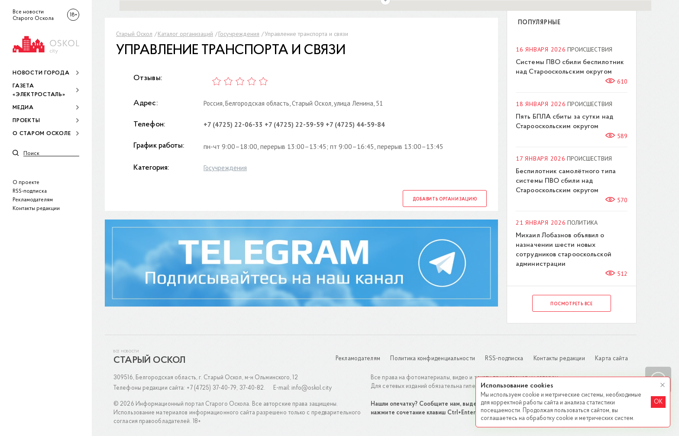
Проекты (26, 120)
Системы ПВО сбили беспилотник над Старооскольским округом (570, 67)
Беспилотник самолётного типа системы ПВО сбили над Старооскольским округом (566, 181)
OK (658, 402)
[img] (46, 43)
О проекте (26, 182)
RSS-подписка (30, 191)
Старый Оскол (134, 34)
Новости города (41, 73)
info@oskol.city (311, 388)
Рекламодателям (33, 200)
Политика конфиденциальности (432, 358)
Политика (582, 222)
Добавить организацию (445, 199)
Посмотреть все (571, 304)
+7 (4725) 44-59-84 (355, 124)
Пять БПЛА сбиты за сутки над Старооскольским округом (564, 121)
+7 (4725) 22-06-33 (233, 124)
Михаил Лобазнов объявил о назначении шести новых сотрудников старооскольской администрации (563, 250)
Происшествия (589, 49)
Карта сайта (611, 358)
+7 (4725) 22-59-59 (294, 124)
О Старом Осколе (42, 133)
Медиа (23, 107)
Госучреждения (238, 34)
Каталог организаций (185, 34)
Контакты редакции (36, 208)
